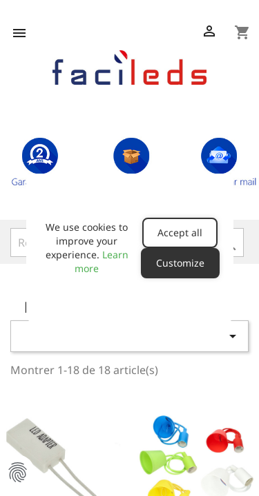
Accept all (179, 232)
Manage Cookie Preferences (17, 472)
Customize (180, 262)
